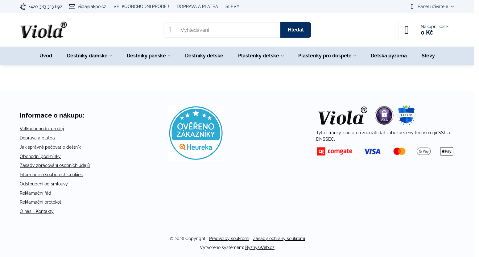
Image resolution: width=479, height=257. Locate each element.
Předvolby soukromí (229, 238)
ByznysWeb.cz (260, 247)
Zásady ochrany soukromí (279, 238)
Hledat (296, 30)
